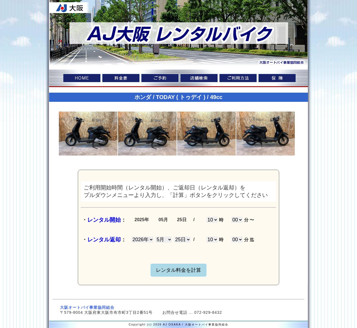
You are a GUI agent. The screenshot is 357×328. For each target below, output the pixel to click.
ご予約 (160, 78)
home (82, 78)
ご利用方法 (238, 78)
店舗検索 (199, 78)
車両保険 (277, 78)
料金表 (121, 78)
